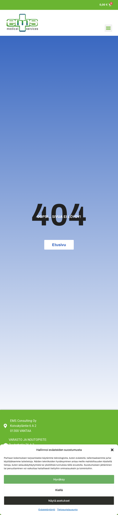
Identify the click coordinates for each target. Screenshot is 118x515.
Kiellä (59, 490)
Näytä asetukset (59, 500)
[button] (112, 450)
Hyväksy (59, 479)
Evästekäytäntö (46, 509)
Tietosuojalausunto (67, 509)
